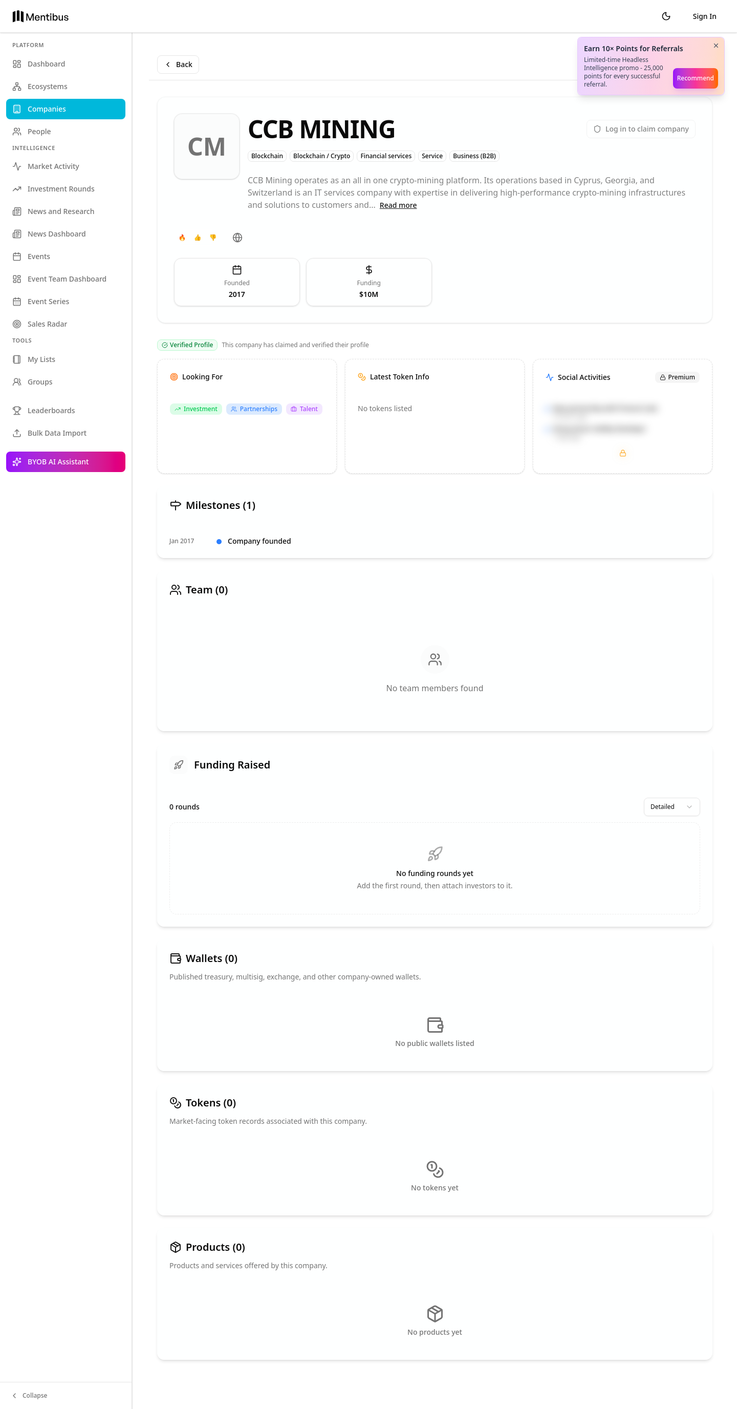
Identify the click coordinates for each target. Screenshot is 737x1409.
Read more (398, 205)
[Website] (237, 237)
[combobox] (672, 807)
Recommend (695, 78)
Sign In (705, 16)
